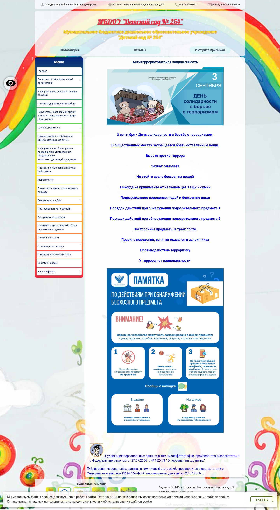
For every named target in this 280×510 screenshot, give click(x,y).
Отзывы (140, 50)
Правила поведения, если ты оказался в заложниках (165, 240)
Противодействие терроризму (165, 250)
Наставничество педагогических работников (56, 169)
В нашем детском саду (51, 246)
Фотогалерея (70, 50)
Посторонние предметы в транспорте (165, 229)
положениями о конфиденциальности (72, 501)
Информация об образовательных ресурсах (57, 93)
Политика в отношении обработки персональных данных (57, 227)
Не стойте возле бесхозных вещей (165, 177)
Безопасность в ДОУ (49, 200)
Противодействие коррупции (54, 208)
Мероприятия (45, 179)
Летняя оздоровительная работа (56, 103)
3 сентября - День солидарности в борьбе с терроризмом (165, 135)
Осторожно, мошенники (51, 217)
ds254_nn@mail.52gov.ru (226, 4)
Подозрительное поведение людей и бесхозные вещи (165, 198)
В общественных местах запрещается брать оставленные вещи (165, 145)
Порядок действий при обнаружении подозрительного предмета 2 (165, 219)
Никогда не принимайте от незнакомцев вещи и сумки (165, 187)
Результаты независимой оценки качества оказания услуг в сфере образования (57, 115)
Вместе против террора (165, 156)
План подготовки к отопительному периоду (58, 190)
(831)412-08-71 (188, 4)
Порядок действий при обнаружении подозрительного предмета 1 (165, 208)
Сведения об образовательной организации (55, 81)
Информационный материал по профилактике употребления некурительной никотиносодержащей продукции (57, 154)
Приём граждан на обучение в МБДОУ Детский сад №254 (55, 138)
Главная (42, 70)
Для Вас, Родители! (49, 127)
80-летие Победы (48, 262)
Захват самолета (165, 166)
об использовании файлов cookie (127, 501)
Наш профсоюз (46, 271)
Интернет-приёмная (210, 50)
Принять (261, 499)
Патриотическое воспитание (54, 254)
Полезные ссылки (48, 237)
